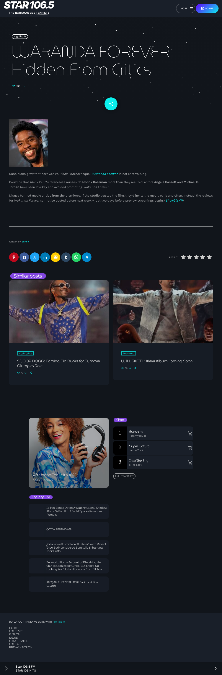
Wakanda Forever (104, 174)
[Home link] (29, 8)
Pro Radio (59, 621)
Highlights (20, 36)
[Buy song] (189, 433)
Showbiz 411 (174, 200)
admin (25, 241)
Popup (207, 8)
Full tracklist (124, 476)
